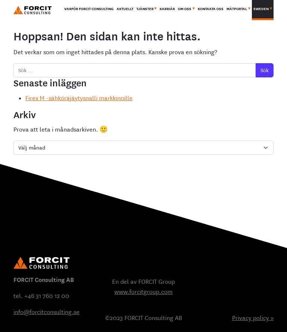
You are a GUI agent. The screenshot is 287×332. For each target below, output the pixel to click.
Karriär (167, 8)
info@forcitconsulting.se (46, 312)
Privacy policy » (253, 318)
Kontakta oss (210, 8)
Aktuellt (125, 8)
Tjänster (145, 8)
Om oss (184, 8)
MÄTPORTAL (236, 8)
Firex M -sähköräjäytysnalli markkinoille (79, 98)
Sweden (261, 8)
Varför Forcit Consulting (89, 8)
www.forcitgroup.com (143, 292)
